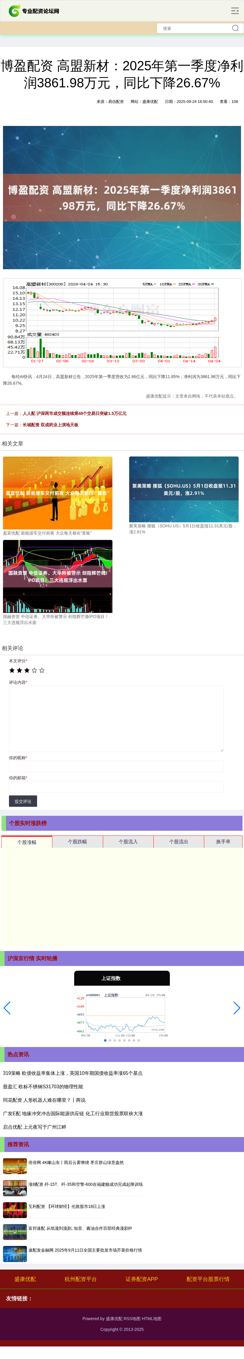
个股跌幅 (77, 841)
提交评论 (23, 801)
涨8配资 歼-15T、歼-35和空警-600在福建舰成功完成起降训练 (85, 1184)
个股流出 (178, 841)
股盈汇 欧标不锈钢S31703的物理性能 (43, 1086)
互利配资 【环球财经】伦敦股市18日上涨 (66, 1206)
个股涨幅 (26, 842)
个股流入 (128, 841)
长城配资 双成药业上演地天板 (50, 424)
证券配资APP (142, 1279)
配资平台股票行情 (208, 1279)
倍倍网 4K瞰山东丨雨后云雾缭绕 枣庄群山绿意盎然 (76, 1162)
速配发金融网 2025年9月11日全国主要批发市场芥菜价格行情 (85, 1250)
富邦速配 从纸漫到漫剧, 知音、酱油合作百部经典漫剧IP (80, 1228)
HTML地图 (151, 1318)
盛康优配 (25, 1279)
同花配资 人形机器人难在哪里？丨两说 (44, 1100)
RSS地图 (132, 1318)
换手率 (223, 841)
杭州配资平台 (81, 1279)
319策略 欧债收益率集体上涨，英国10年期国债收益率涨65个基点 (73, 1073)
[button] (7, 1008)
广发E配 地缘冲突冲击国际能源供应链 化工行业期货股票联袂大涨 (73, 1113)
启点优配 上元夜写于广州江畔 (34, 1127)
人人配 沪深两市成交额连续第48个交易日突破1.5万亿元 (74, 413)
